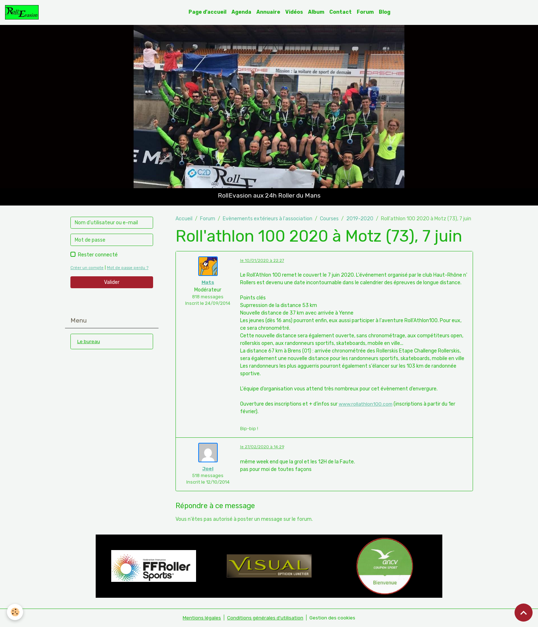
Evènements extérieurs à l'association (267, 219)
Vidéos (294, 12)
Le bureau (88, 341)
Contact (341, 12)
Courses (329, 219)
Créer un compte (87, 267)
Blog (385, 12)
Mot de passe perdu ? (127, 267)
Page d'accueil (208, 12)
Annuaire (269, 12)
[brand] (23, 12)
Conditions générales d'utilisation (265, 618)
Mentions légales (201, 618)
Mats (207, 282)
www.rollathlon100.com (366, 404)
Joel (207, 469)
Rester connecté (98, 255)
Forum (365, 12)
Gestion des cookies (333, 618)
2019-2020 (359, 219)
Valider (112, 282)
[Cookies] (15, 612)
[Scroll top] (524, 613)
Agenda (242, 12)
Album (316, 12)
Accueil (183, 219)
